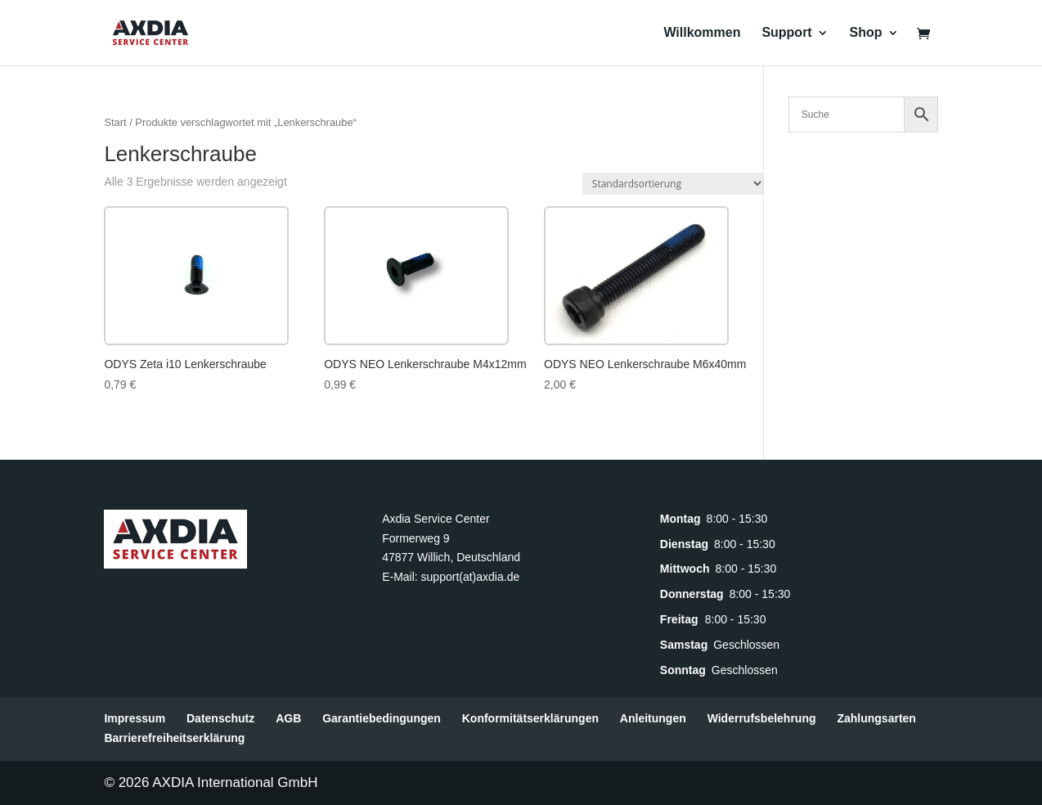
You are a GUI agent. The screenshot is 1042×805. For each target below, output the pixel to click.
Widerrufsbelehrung (761, 718)
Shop (866, 33)
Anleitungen (653, 718)
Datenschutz (220, 718)
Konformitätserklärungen (530, 718)
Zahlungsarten (876, 718)
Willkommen (701, 33)
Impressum (134, 718)
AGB (288, 718)
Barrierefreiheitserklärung (174, 737)
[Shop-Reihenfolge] (673, 184)
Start (115, 122)
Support (786, 33)
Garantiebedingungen (381, 718)
